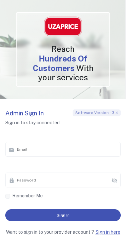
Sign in (63, 215)
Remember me (27, 195)
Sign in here (107, 232)
